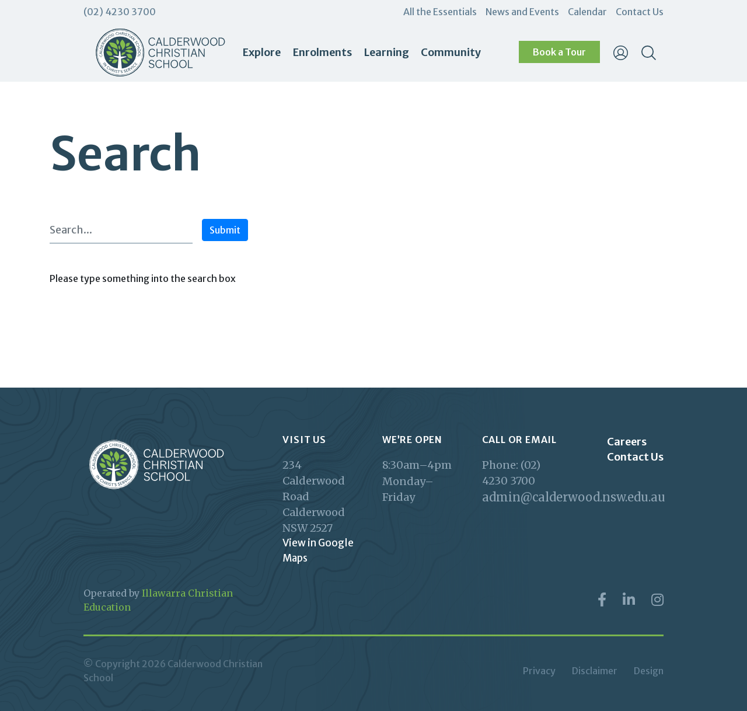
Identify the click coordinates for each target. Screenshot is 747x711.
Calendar (587, 12)
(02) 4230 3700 (119, 12)
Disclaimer (594, 671)
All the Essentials (440, 12)
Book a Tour (559, 52)
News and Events (522, 12)
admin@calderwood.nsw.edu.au (523, 497)
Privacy (539, 671)
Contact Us (640, 12)
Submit (225, 230)
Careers (627, 441)
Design (649, 671)
